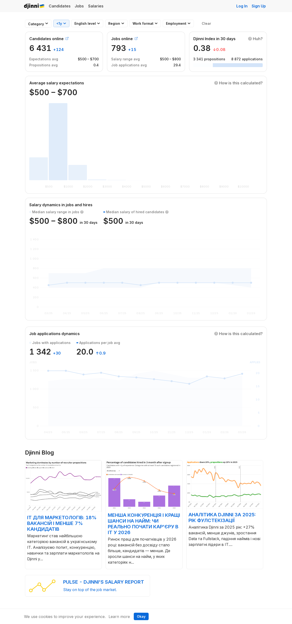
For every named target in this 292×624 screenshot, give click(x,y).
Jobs (79, 6)
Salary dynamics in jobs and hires (60, 204)
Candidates (60, 6)
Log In (242, 6)
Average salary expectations (56, 83)
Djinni (34, 6)
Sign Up (259, 6)
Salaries (95, 6)
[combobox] (36, 23)
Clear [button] (206, 23)
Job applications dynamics (54, 333)
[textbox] (36, 23)
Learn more (119, 616)
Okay (141, 616)
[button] (255, 38)
